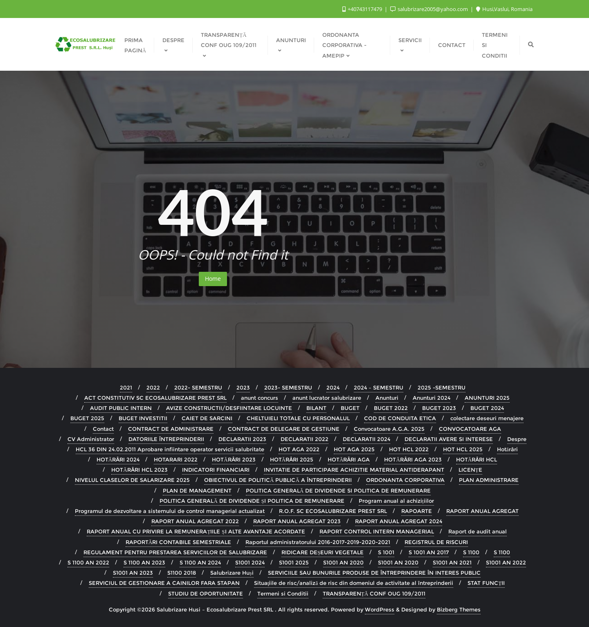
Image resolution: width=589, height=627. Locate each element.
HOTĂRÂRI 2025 (291, 459)
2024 (332, 387)
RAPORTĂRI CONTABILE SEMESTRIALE (178, 542)
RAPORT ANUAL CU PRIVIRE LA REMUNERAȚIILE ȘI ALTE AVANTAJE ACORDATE (196, 531)
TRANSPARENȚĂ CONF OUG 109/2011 (374, 593)
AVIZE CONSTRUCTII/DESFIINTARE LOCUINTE (229, 408)
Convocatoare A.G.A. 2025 (389, 428)
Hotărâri (507, 449)
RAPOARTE (416, 511)
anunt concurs (259, 397)
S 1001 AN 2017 (429, 552)
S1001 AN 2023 (133, 572)
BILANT (316, 408)
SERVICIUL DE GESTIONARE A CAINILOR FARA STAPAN (164, 583)
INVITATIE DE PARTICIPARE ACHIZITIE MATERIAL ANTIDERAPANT (354, 469)
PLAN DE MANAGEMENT (197, 490)
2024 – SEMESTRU (378, 387)
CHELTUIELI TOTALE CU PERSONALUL (298, 418)
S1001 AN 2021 (452, 562)
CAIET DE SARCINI (207, 418)
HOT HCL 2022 (409, 449)
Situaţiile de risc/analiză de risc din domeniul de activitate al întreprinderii (353, 583)
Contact (103, 428)
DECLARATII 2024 (366, 439)
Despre (516, 439)
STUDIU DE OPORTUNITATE (205, 593)
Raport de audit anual (477, 531)
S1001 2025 (294, 562)
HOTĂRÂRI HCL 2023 (139, 469)
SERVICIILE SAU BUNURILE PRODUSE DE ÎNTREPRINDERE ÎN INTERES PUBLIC (374, 572)
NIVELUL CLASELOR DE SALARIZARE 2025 (132, 480)
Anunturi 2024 (431, 397)
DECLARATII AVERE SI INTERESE (449, 439)
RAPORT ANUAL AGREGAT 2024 (398, 521)
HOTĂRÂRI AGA (349, 459)
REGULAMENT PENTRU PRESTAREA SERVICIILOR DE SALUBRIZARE (175, 552)
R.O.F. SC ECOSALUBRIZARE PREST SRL (333, 511)
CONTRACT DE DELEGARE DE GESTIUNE (283, 428)
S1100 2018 (181, 572)
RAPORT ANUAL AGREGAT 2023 (297, 521)
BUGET (350, 408)
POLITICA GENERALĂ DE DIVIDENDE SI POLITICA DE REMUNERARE (338, 490)
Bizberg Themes (459, 609)
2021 (126, 387)
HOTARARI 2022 (176, 459)
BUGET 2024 (487, 408)
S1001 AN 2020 (343, 562)
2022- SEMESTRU (198, 387)
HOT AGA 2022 (299, 449)
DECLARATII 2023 (242, 439)
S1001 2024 (250, 562)
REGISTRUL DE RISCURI (436, 542)
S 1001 (386, 552)
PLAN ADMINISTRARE (489, 480)
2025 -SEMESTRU (441, 387)
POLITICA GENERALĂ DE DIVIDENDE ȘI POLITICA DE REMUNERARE (252, 500)
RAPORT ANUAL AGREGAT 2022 (195, 521)
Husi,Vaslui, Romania (504, 9)
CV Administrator (90, 439)
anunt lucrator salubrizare (326, 397)
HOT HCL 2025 (463, 449)
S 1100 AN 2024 (200, 562)
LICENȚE (470, 469)
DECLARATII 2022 (304, 439)
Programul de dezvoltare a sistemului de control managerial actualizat (170, 511)
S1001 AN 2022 (506, 562)
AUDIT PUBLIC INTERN (121, 408)
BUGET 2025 (87, 418)
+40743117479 (362, 9)
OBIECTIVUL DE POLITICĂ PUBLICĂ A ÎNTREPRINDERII (278, 480)
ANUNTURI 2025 (487, 397)
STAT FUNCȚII (486, 583)
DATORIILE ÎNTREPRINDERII (166, 439)
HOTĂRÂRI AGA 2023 (412, 459)
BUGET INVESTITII (143, 418)
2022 (153, 387)
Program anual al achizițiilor (396, 500)
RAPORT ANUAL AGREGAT (482, 511)
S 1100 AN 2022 (88, 562)
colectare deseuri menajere (487, 418)
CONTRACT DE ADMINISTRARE (171, 428)
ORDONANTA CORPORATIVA (405, 480)
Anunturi (386, 397)
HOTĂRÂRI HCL (476, 459)
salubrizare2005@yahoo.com (429, 9)
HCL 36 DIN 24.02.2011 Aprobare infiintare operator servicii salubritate (170, 449)
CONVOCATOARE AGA (470, 428)
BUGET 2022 (391, 408)
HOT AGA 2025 (354, 449)
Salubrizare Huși (231, 572)
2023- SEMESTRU (288, 387)
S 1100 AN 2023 (144, 562)
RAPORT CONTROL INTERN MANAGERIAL (376, 531)
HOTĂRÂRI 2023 (233, 459)
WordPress (379, 609)
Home (213, 278)
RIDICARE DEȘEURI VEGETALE (322, 552)
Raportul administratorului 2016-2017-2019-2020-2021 (317, 542)
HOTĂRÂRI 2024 (118, 459)
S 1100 (471, 552)
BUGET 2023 (439, 408)
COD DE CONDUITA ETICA (400, 418)
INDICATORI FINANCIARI (216, 469)
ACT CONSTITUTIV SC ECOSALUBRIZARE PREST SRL (155, 397)
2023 (243, 387)
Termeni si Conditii (282, 593)
